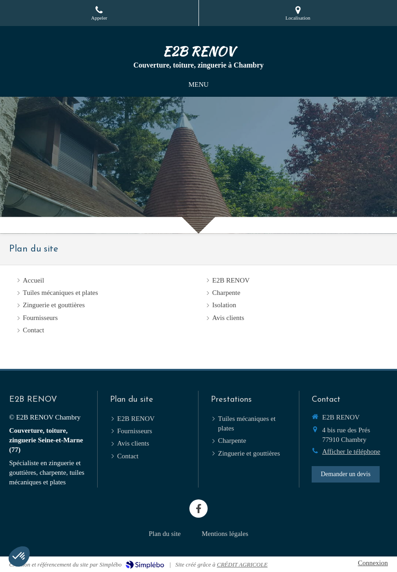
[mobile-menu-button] (198, 84)
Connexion (373, 563)
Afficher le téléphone (351, 451)
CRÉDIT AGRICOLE (242, 564)
